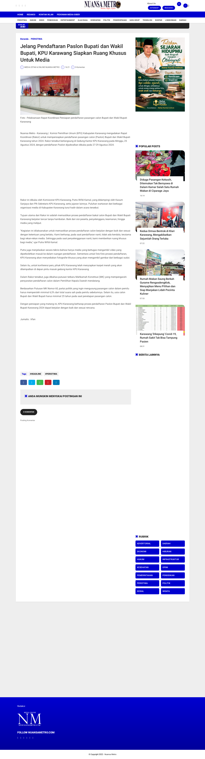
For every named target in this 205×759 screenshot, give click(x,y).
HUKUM (140, 559)
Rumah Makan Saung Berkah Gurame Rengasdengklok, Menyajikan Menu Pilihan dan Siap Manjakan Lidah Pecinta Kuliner (157, 286)
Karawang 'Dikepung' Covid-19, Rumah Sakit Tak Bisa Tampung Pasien (158, 337)
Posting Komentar (27, 420)
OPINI (165, 567)
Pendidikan (52, 20)
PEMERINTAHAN (145, 575)
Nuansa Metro (110, 754)
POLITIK (166, 583)
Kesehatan (95, 20)
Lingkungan (170, 20)
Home (20, 14)
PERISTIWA (36, 39)
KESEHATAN (143, 567)
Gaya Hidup (135, 20)
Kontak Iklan (46, 14)
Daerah (182, 20)
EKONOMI (141, 551)
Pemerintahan (120, 20)
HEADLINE (36, 374)
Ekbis (41, 20)
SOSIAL (140, 591)
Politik (106, 20)
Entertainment (68, 20)
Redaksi (169, 8)
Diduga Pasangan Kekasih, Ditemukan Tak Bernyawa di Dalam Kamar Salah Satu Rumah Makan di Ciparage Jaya (159, 185)
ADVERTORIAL (144, 543)
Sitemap (154, 8)
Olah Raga (83, 20)
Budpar (158, 20)
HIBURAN (166, 551)
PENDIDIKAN (168, 575)
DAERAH (166, 543)
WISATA (166, 591)
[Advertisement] (75, 174)
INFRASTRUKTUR (170, 559)
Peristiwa (22, 20)
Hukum (33, 20)
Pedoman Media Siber (68, 14)
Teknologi (147, 20)
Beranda (24, 39)
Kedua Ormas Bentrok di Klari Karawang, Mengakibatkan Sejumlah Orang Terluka (157, 234)
